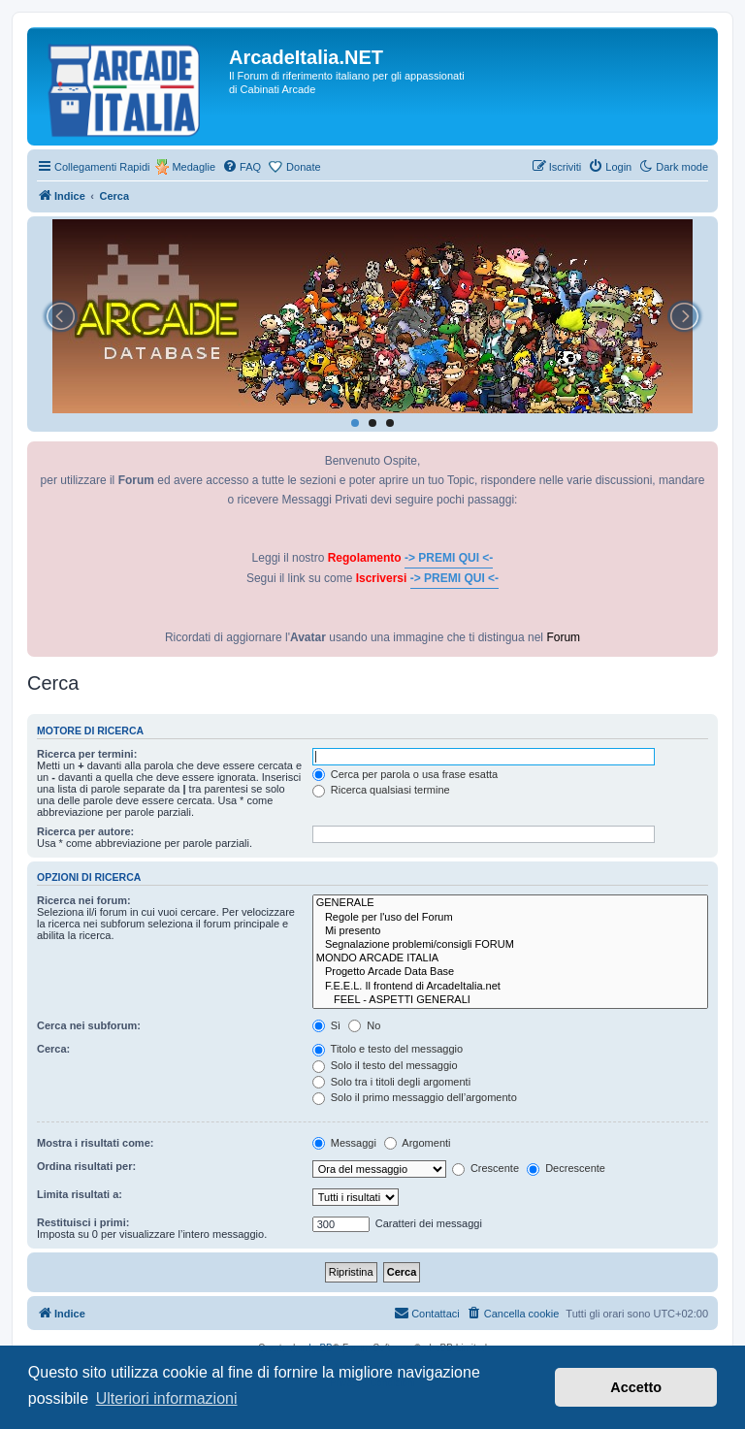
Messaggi (344, 1143)
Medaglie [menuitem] (193, 167)
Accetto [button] (636, 1387)
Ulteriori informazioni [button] (167, 1398)
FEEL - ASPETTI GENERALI (510, 1000)
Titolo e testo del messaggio (387, 1049)
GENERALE (510, 903)
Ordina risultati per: (86, 1166)
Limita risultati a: (79, 1194)
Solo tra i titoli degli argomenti (391, 1082)
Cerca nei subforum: (89, 1025)
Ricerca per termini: (87, 754)
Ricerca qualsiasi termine (381, 790)
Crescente (485, 1168)
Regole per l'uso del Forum (510, 918)
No (364, 1025)
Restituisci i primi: (83, 1222)
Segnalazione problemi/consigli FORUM (510, 945)
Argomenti (417, 1143)
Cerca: (53, 1049)
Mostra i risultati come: (95, 1143)
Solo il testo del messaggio (385, 1065)
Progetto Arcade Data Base (510, 972)
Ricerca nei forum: (84, 900)
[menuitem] (241, 167)
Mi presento (510, 931)
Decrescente (566, 1168)
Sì (326, 1025)
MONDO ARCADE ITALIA (510, 958)
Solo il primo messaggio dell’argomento (414, 1097)
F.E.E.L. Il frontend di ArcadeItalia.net (510, 986)
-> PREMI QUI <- (449, 558)
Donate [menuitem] (303, 167)
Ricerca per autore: (85, 831)
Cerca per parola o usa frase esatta (405, 774)
